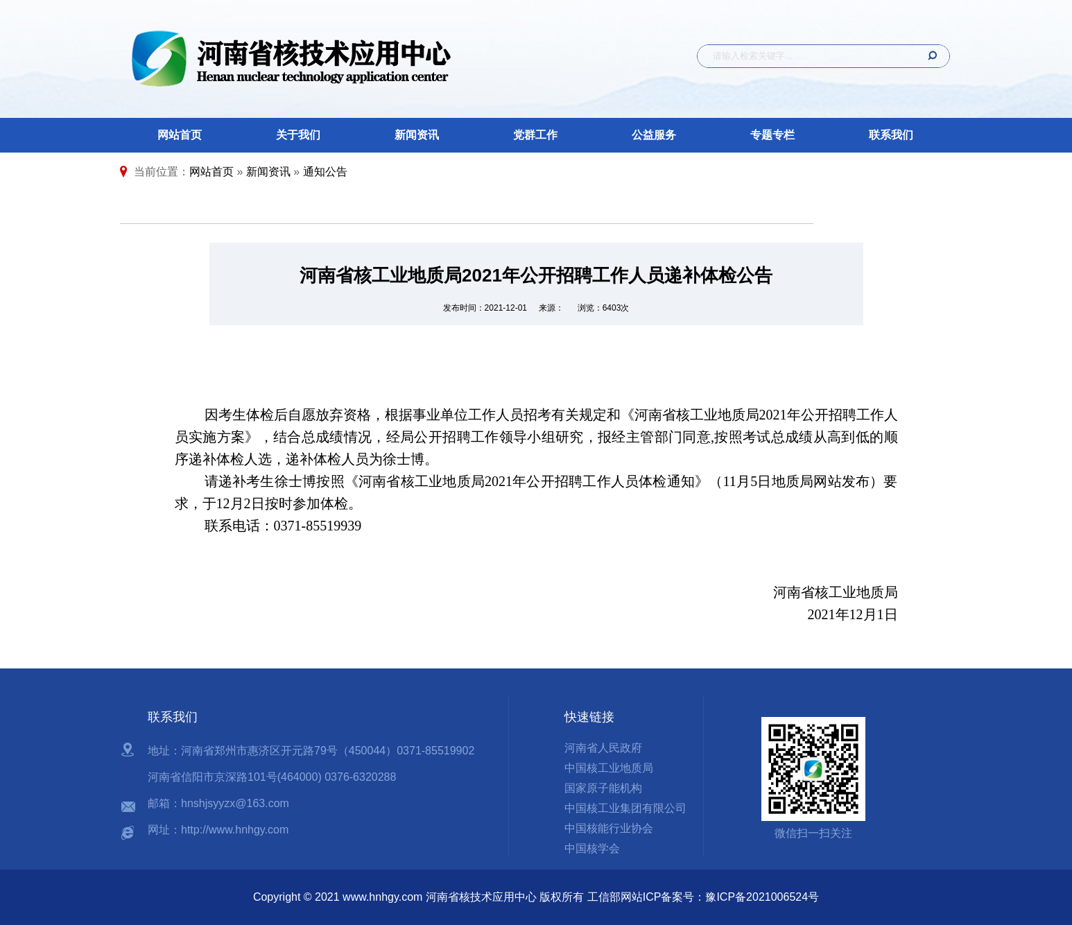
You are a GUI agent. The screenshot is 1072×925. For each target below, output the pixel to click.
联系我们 (891, 135)
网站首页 (179, 135)
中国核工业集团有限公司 (625, 808)
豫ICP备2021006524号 (762, 897)
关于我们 (298, 135)
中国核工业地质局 (608, 768)
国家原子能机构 (603, 788)
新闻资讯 (417, 135)
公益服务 (654, 135)
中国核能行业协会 (608, 828)
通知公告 (325, 172)
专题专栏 (772, 135)
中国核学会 (592, 848)
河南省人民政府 (603, 748)
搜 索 (927, 56)
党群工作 (535, 135)
